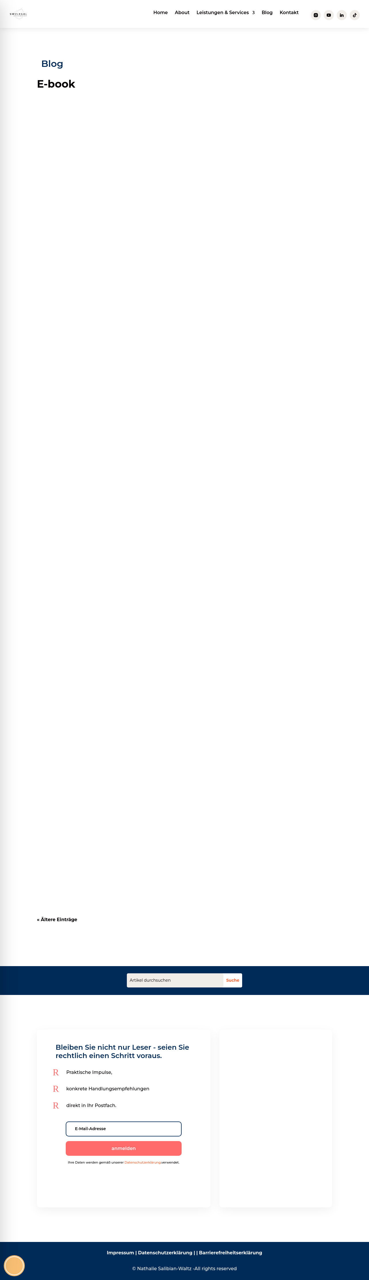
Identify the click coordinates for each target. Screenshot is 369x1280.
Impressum (120, 1253)
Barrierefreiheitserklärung (230, 1253)
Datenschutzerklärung (143, 1162)
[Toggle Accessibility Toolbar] (14, 1266)
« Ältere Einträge (57, 919)
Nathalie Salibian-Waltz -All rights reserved (187, 1268)
